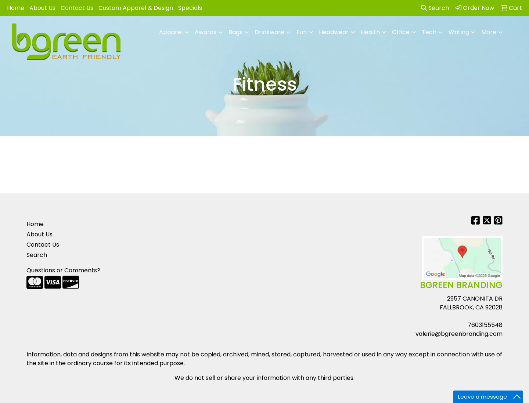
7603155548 (485, 325)
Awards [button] (205, 32)
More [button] (488, 32)
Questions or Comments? (63, 270)
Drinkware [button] (269, 32)
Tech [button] (429, 32)
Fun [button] (301, 32)
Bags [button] (235, 32)
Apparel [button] (171, 32)
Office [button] (401, 32)
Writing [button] (459, 32)
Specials (190, 8)
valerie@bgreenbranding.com (459, 334)
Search (435, 8)
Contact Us (77, 8)
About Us (42, 8)
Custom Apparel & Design (135, 8)
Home (15, 8)
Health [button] (370, 32)
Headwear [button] (334, 32)
